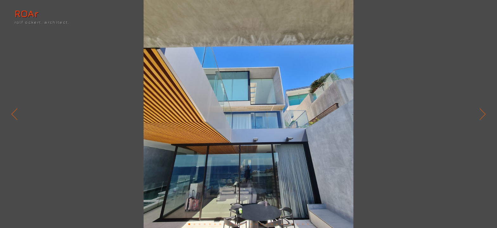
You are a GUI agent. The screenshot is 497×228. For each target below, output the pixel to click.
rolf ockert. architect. (42, 22)
